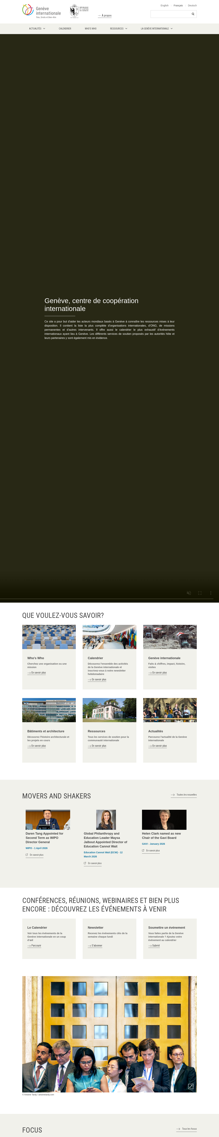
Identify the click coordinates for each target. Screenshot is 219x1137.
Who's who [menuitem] (90, 28)
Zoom (190, 1086)
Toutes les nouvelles (187, 794)
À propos (107, 15)
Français (178, 5)
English (165, 5)
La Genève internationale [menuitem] (155, 28)
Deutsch (192, 5)
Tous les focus (189, 1128)
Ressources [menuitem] (117, 28)
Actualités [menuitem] (35, 28)
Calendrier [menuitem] (65, 28)
